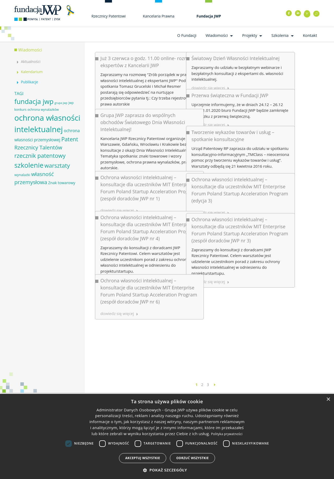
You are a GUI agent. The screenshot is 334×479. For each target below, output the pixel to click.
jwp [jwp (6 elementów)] (71, 103)
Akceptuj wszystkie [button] (142, 458)
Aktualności (30, 61)
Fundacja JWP (208, 16)
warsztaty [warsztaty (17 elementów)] (57, 165)
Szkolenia (280, 35)
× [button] (328, 399)
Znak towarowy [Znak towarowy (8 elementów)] (61, 182)
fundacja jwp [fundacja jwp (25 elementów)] (33, 101)
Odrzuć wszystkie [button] (192, 458)
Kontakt (310, 35)
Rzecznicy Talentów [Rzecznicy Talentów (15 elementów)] (38, 147)
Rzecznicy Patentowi (108, 16)
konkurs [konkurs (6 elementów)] (20, 109)
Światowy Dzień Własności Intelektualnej (203, 58)
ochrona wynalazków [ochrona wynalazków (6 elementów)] (43, 109)
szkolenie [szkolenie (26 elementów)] (28, 165)
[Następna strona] (214, 384)
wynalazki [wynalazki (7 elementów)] (22, 174)
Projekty (249, 35)
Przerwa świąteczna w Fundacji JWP (197, 82)
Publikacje (29, 81)
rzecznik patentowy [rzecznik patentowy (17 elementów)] (39, 155)
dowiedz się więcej (117, 233)
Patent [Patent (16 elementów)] (69, 139)
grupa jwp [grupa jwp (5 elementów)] (61, 103)
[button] (167, 470)
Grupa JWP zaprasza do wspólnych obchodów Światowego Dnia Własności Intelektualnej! (142, 101)
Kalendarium (32, 71)
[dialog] (167, 436)
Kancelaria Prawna (159, 16)
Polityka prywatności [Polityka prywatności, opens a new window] (226, 434)
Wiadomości (217, 35)
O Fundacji (186, 35)
